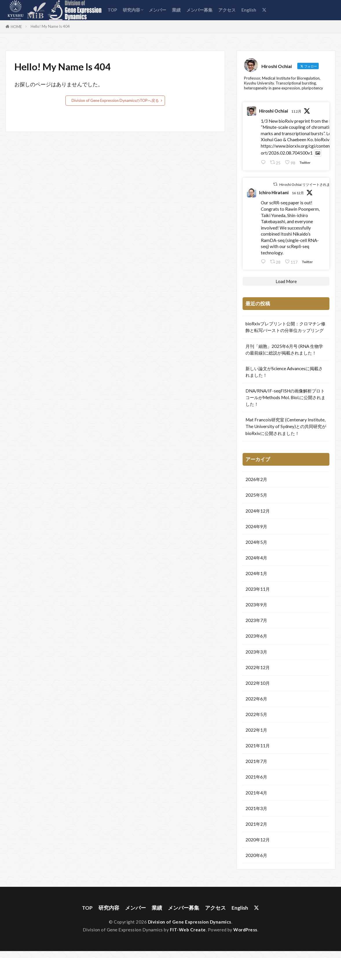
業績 (176, 9)
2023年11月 (257, 588)
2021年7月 (256, 761)
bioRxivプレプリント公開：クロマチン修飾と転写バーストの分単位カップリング (285, 327)
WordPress (245, 929)
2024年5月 (256, 541)
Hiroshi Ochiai (273, 110)
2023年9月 (256, 604)
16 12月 (298, 192)
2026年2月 (256, 479)
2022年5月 (256, 714)
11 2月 (296, 111)
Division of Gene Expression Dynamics (189, 921)
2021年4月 (256, 792)
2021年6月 (256, 776)
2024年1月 (256, 573)
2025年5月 (256, 494)
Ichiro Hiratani (274, 192)
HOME (16, 26)
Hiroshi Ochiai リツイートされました (308, 184)
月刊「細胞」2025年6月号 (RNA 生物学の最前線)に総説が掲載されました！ (284, 349)
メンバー (157, 9)
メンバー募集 (199, 9)
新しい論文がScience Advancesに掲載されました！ (284, 371)
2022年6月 (256, 698)
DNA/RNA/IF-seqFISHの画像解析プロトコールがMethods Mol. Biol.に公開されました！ (285, 397)
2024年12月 (257, 510)
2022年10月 (257, 682)
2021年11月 (257, 745)
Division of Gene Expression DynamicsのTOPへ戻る (115, 100)
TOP (112, 9)
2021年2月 (256, 823)
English (248, 9)
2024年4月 (256, 557)
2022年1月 (256, 729)
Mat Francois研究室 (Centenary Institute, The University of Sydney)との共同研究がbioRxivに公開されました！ (285, 426)
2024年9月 (256, 526)
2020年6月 (256, 855)
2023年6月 (256, 635)
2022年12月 (257, 667)
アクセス (227, 9)
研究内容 (131, 9)
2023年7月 (256, 620)
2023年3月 (256, 651)
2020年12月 (257, 839)
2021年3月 (256, 808)
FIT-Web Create (188, 929)
